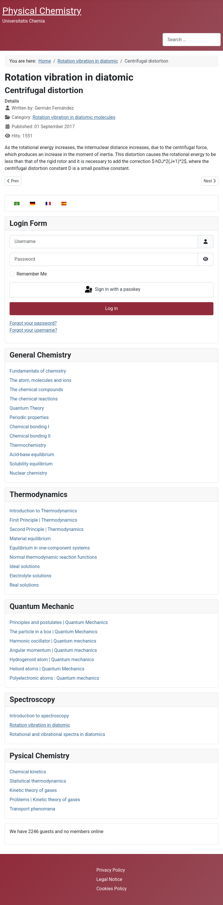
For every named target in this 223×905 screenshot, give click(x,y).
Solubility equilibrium (31, 464)
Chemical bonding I (29, 426)
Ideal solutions (25, 566)
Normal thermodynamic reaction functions (53, 557)
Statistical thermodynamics (38, 781)
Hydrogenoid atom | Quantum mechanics (52, 659)
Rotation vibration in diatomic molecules (74, 117)
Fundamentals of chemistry (38, 371)
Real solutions (24, 585)
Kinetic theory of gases (33, 790)
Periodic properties (29, 417)
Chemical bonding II (30, 436)
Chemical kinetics (28, 772)
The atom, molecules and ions (40, 380)
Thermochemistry (28, 445)
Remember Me (32, 274)
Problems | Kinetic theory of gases (45, 799)
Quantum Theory (27, 408)
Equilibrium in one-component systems (50, 548)
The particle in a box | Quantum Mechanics (53, 631)
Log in (111, 308)
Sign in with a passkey (112, 289)
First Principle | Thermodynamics (43, 520)
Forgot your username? (33, 330)
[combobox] (192, 39)
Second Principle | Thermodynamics (47, 529)
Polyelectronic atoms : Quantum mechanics (54, 678)
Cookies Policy (111, 888)
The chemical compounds (36, 389)
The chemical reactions (34, 399)
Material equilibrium (30, 538)
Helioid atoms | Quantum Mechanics (47, 669)
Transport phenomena (32, 809)
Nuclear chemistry (28, 473)
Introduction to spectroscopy (39, 716)
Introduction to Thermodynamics (43, 511)
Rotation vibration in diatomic (40, 725)
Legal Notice (109, 879)
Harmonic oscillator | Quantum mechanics (53, 641)
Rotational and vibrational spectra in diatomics (57, 734)
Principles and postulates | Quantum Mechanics (59, 622)
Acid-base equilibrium (32, 454)
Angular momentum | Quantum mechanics (53, 650)
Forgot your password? (33, 323)
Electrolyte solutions (30, 575)
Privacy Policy (110, 870)
